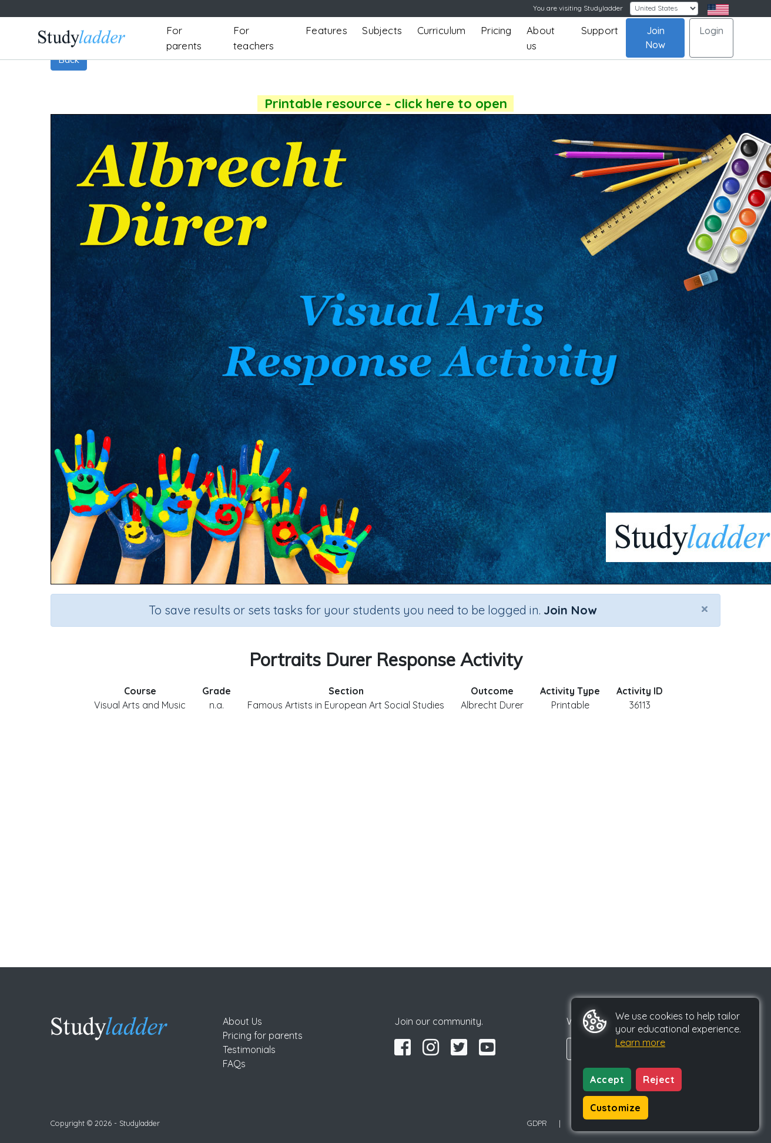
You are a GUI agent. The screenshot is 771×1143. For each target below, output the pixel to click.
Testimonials (249, 1049)
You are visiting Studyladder (578, 8)
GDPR (537, 1123)
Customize (615, 1108)
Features (326, 30)
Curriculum (441, 30)
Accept (607, 1079)
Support (599, 30)
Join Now (655, 38)
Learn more (640, 1042)
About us (541, 38)
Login (711, 30)
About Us (242, 1021)
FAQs (234, 1064)
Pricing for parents (263, 1035)
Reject (659, 1079)
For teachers (253, 38)
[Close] (704, 608)
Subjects (382, 30)
